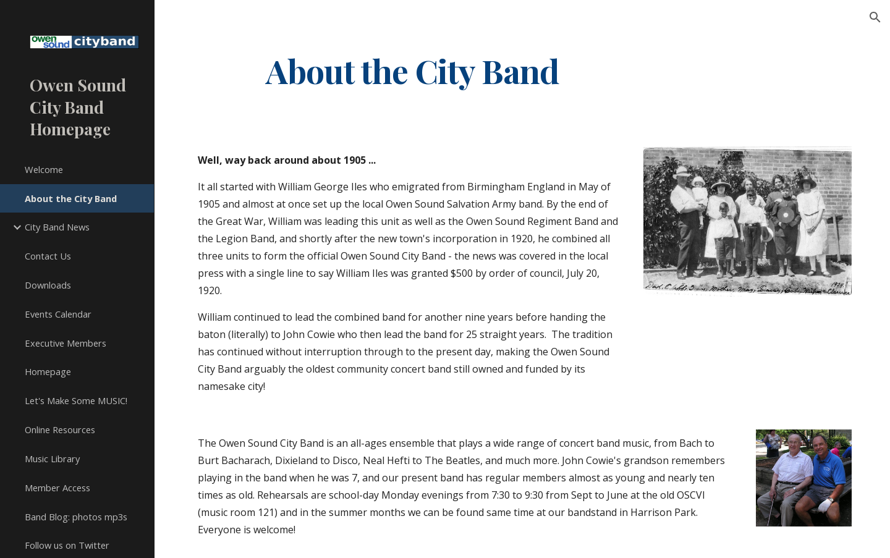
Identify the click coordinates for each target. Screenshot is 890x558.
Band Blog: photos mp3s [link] (76, 516)
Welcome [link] (44, 169)
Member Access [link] (57, 487)
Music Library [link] (52, 458)
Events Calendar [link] (58, 314)
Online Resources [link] (60, 429)
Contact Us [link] (48, 256)
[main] (412, 70)
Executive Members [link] (65, 343)
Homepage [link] (48, 371)
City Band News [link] (57, 227)
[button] (875, 17)
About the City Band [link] (71, 198)
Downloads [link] (48, 285)
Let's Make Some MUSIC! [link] (76, 400)
